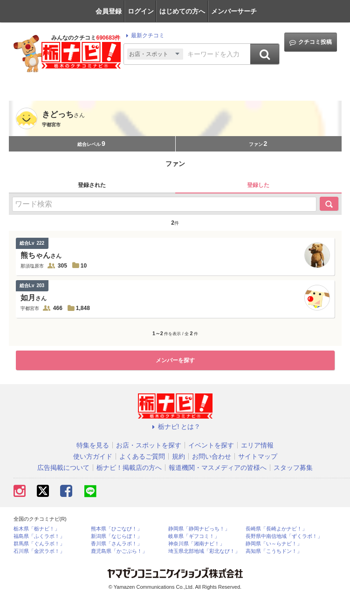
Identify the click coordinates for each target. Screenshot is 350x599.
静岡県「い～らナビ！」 (274, 543)
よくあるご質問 (142, 456)
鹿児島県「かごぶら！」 (119, 551)
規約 (178, 456)
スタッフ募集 (293, 467)
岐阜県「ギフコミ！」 (194, 536)
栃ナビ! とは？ (175, 426)
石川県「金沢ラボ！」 (39, 551)
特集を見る (92, 445)
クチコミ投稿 (310, 42)
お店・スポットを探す (148, 445)
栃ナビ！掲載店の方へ (129, 467)
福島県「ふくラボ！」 (39, 536)
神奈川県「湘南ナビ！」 (196, 543)
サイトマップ (257, 456)
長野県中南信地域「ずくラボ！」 (284, 536)
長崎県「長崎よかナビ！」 (276, 528)
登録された (92, 185)
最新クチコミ (144, 35)
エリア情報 (257, 445)
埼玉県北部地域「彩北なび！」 (204, 551)
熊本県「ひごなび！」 (116, 528)
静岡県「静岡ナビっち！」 (199, 528)
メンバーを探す (175, 360)
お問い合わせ (211, 456)
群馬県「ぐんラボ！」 (39, 543)
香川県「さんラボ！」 (116, 543)
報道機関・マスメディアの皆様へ (218, 467)
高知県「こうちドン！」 (274, 551)
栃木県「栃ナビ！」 (37, 528)
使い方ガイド (92, 456)
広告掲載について (63, 467)
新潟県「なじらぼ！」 (116, 536)
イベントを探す (211, 445)
